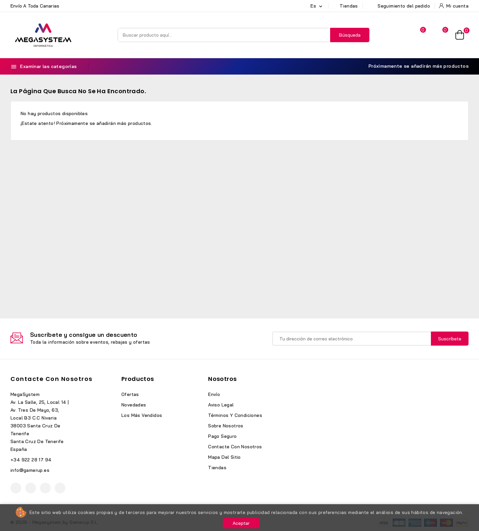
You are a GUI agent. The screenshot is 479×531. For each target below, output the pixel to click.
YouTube (30, 488)
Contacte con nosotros (51, 379)
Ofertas (130, 394)
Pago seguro (222, 436)
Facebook (15, 488)
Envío (214, 394)
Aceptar (241, 523)
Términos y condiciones (235, 415)
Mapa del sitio (224, 457)
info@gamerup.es (29, 470)
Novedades (133, 405)
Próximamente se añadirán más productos (415, 66)
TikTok (60, 488)
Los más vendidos (141, 415)
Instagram (45, 488)
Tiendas (217, 468)
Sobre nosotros (225, 426)
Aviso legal (221, 405)
